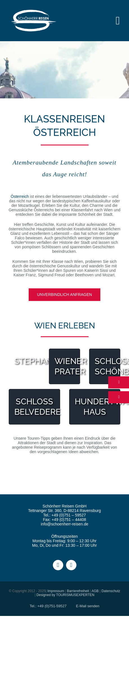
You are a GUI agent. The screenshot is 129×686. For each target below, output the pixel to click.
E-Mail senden (87, 606)
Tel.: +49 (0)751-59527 (48, 606)
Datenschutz (110, 591)
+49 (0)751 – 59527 (68, 515)
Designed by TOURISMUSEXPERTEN (65, 595)
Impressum (55, 591)
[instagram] (71, 565)
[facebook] (58, 565)
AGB (95, 591)
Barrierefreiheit (78, 591)
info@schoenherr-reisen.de (64, 524)
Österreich (20, 196)
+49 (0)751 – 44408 (69, 519)
